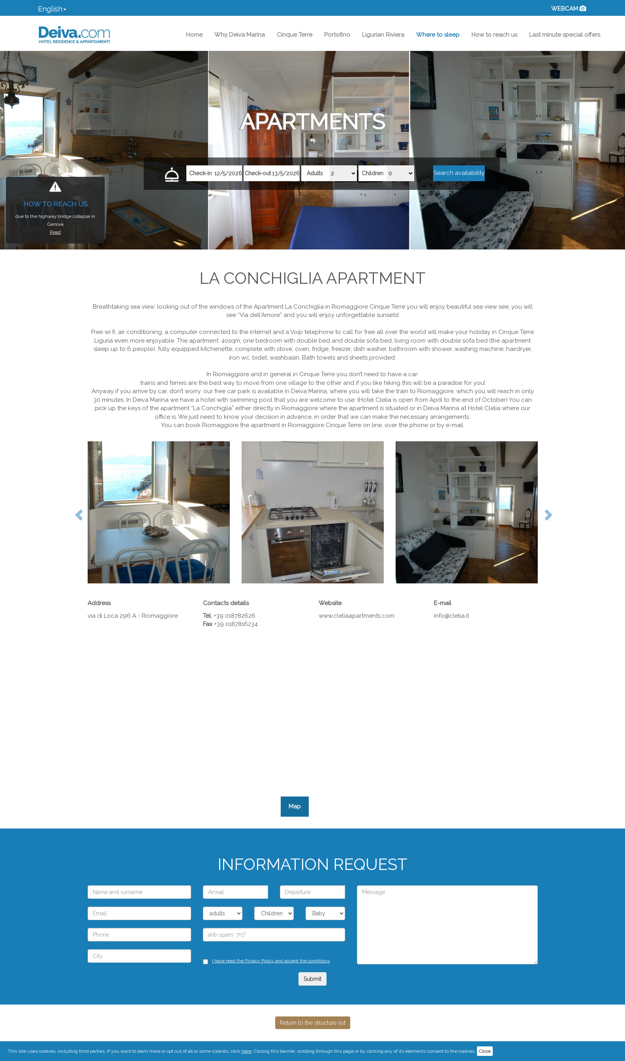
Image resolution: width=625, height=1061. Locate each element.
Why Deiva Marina (239, 34)
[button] (52, 10)
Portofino (337, 34)
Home (197, 34)
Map (295, 806)
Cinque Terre (294, 34)
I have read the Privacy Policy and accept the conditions (271, 961)
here (247, 1051)
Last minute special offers (564, 34)
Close (485, 1051)
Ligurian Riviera (383, 34)
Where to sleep (438, 34)
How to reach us (494, 34)
